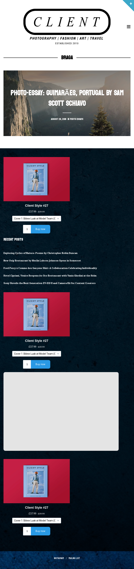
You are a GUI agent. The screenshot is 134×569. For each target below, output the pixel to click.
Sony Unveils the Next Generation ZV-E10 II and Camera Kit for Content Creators (51, 283)
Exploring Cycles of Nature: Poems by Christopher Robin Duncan (42, 253)
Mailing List (74, 558)
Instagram (59, 558)
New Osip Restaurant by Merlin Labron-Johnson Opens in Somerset (43, 260)
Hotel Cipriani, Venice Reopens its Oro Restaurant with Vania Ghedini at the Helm (51, 275)
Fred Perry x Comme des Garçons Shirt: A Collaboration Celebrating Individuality (51, 268)
